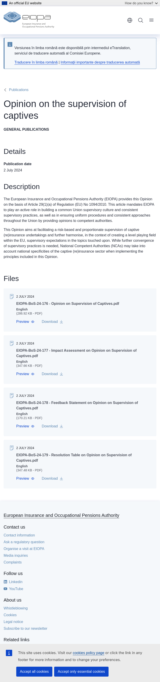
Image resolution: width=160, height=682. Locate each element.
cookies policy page (88, 653)
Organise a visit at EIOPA (24, 549)
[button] (25, 321)
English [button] (129, 20)
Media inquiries (16, 555)
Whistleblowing (16, 608)
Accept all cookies (34, 671)
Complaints (13, 562)
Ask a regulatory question (24, 542)
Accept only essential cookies (81, 671)
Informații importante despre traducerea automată (100, 62)
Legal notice (13, 622)
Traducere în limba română (36, 62)
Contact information (19, 535)
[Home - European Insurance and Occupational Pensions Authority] (29, 20)
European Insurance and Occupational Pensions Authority (61, 515)
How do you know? (141, 3)
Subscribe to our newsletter (25, 628)
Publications (18, 90)
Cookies (10, 615)
